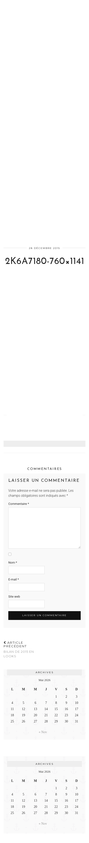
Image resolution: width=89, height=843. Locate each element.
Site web (14, 596)
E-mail (13, 579)
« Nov (43, 732)
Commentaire (18, 504)
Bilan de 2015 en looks (24, 649)
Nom (12, 562)
